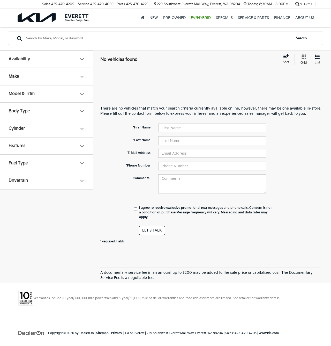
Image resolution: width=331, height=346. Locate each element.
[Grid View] (303, 59)
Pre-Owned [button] (174, 18)
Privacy (116, 333)
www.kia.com (269, 333)
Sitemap (102, 333)
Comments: (142, 178)
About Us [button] (304, 18)
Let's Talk (152, 230)
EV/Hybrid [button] (201, 18)
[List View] (317, 59)
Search (301, 38)
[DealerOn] (31, 333)
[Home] (142, 18)
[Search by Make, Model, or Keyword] (158, 38)
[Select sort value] (287, 59)
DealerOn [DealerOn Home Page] (86, 333)
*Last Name (142, 140)
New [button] (153, 18)
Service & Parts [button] (253, 18)
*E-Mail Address (139, 153)
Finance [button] (282, 18)
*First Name (142, 127)
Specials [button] (224, 18)
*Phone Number (138, 166)
